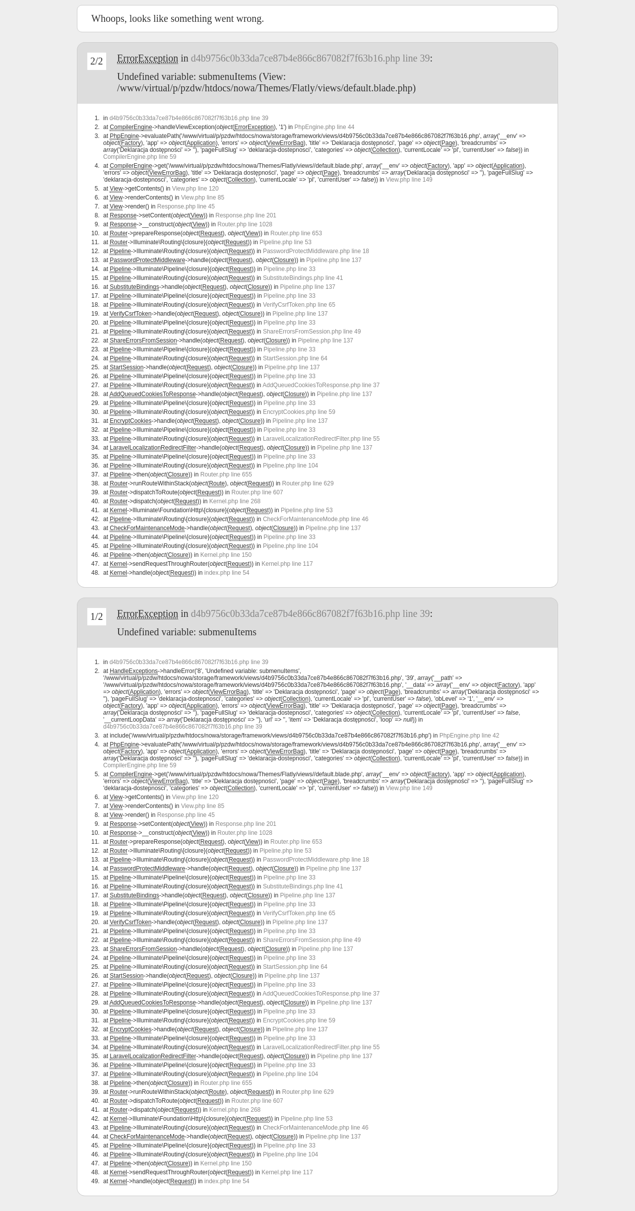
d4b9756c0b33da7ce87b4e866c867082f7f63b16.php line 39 (310, 58)
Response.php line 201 (245, 215)
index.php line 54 (227, 572)
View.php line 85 (202, 197)
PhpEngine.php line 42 (470, 735)
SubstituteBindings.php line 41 (303, 277)
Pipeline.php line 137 (333, 260)
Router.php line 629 (308, 483)
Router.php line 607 (257, 492)
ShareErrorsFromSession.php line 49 (312, 331)
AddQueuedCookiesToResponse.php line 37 (321, 385)
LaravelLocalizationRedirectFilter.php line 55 (321, 438)
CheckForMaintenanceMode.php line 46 (316, 519)
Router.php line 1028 (244, 224)
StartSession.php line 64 (295, 358)
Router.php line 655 (226, 474)
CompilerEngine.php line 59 (139, 156)
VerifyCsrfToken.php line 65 (299, 304)
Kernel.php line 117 (287, 563)
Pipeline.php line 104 (290, 465)
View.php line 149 (409, 179)
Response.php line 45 (186, 206)
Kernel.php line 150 (226, 554)
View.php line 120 (195, 188)
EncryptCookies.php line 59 (299, 411)
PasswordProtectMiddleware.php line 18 (316, 251)
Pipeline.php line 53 (285, 242)
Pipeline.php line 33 (289, 269)
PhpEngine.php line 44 (325, 127)
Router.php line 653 (296, 233)
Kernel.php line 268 (234, 501)
